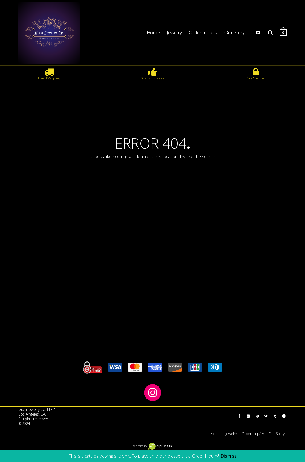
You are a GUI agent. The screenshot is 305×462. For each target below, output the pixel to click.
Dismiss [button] (228, 456)
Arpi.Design (160, 446)
